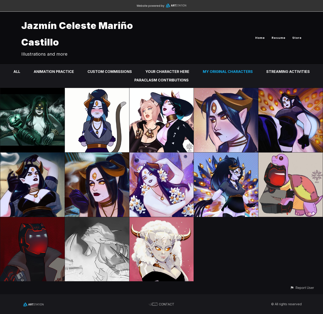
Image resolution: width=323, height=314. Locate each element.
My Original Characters (228, 71)
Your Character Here (167, 71)
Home (260, 37)
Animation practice (54, 71)
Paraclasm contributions (161, 80)
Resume (279, 37)
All (16, 71)
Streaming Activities (288, 71)
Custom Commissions (109, 71)
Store (297, 37)
